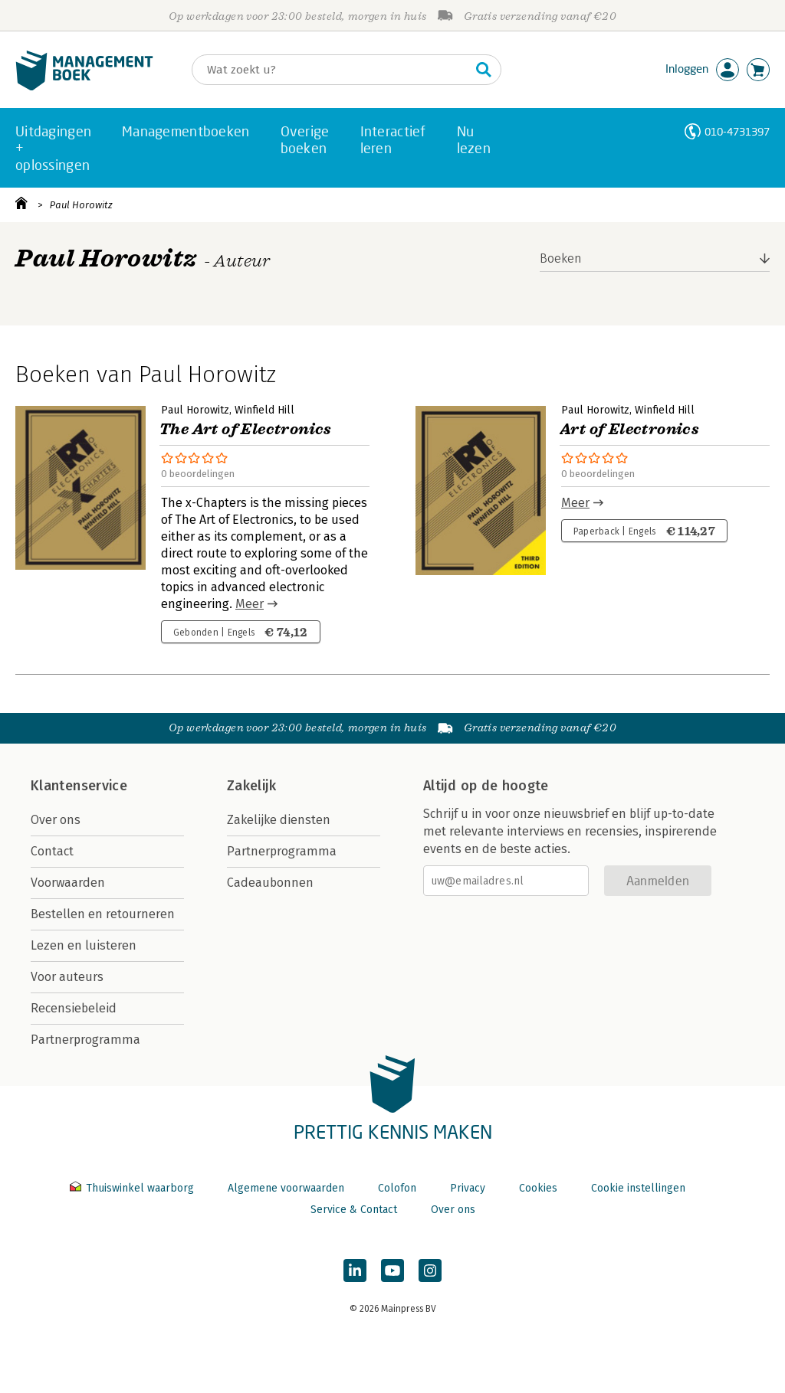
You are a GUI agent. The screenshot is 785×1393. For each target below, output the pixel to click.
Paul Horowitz (81, 205)
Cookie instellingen (638, 1188)
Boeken (561, 258)
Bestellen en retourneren (103, 914)
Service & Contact (353, 1209)
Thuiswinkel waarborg (133, 1188)
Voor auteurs (67, 977)
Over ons (55, 820)
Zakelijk (251, 785)
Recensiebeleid (74, 1008)
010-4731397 (737, 131)
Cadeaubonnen (270, 882)
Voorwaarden (68, 882)
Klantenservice (79, 785)
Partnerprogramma (85, 1039)
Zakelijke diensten (278, 820)
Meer (249, 604)
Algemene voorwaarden (286, 1188)
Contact (52, 851)
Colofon (397, 1188)
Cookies (538, 1188)
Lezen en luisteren (83, 945)
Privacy (467, 1188)
